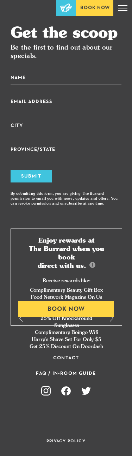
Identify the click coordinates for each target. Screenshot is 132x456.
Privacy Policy (66, 441)
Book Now (95, 8)
